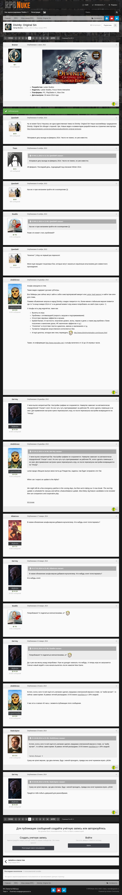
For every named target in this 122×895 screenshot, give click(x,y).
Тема (5, 891)
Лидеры (114, 5)
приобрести (81, 695)
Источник (30, 502)
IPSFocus (15, 889)
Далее (53, 38)
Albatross (15, 516)
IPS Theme (6, 889)
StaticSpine (14, 731)
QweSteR (14, 118)
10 (47, 38)
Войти (89, 845)
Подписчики (108, 25)
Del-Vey (15, 399)
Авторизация (96, 25)
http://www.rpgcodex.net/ (54, 343)
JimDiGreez (14, 280)
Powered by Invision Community (109, 891)
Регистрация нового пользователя (33, 848)
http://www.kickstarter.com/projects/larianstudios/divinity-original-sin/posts (54, 129)
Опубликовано (36, 45)
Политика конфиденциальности (20, 891)
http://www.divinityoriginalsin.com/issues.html (90, 333)
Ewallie (15, 214)
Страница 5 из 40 (68, 38)
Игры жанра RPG (41, 28)
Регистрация (35, 12)
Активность (99, 5)
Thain (15, 148)
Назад (10, 38)
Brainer (20, 28)
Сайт (86, 5)
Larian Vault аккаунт (93, 294)
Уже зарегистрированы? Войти (16, 12)
